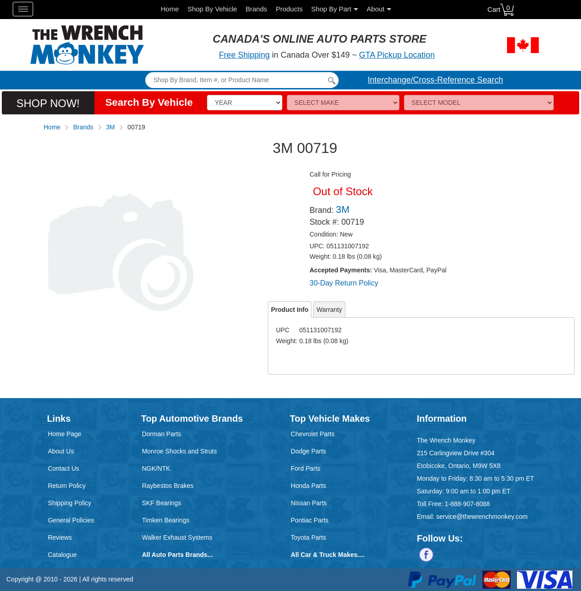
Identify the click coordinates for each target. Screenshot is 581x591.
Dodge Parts (308, 451)
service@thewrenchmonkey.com (481, 516)
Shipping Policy (69, 503)
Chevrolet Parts (313, 434)
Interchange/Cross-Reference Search (435, 79)
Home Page (64, 434)
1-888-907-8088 (467, 503)
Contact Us (63, 468)
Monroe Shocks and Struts (179, 451)
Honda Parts (308, 485)
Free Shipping (244, 54)
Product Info (289, 309)
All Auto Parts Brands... (177, 554)
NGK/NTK (156, 468)
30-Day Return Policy (344, 283)
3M (110, 127)
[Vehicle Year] (244, 102)
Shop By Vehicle (212, 9)
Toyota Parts (308, 537)
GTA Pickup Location (397, 54)
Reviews (60, 537)
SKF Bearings (161, 503)
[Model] (479, 102)
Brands (256, 9)
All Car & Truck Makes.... (328, 554)
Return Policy (66, 485)
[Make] (343, 102)
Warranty (329, 309)
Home (170, 9)
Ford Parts (305, 468)
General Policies (71, 520)
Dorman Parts (161, 434)
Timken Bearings (166, 520)
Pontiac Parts (310, 520)
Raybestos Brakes (168, 485)
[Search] (241, 80)
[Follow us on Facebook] (426, 554)
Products (289, 9)
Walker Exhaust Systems (177, 537)
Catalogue (62, 554)
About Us (61, 451)
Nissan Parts (309, 503)
